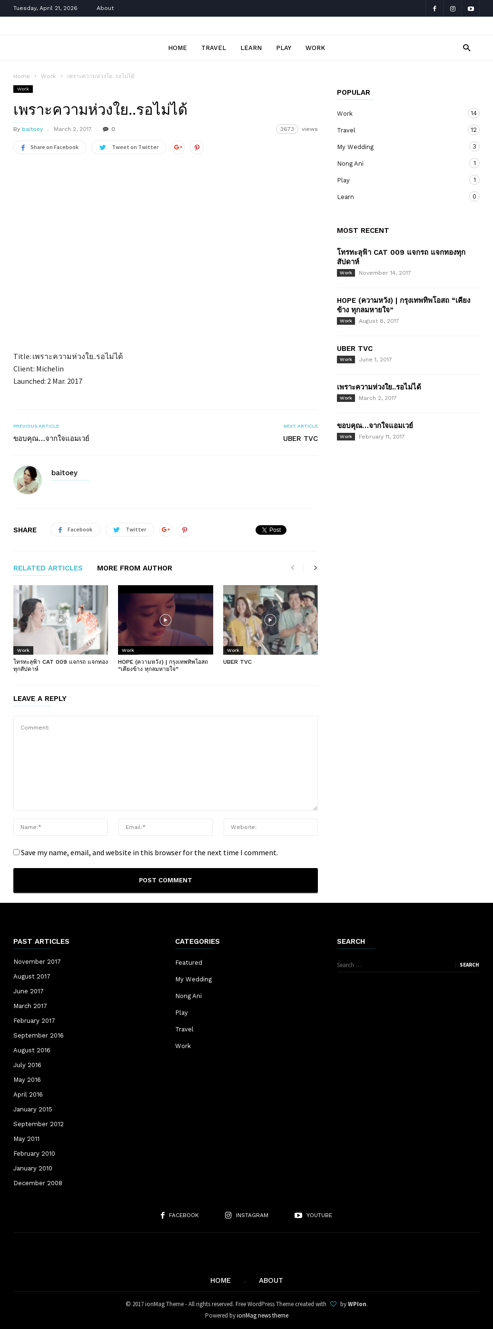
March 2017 (30, 1005)
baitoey (32, 129)
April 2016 (28, 1094)
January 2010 (32, 1168)
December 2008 (37, 1183)
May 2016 (27, 1079)
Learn (251, 47)
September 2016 (38, 1035)
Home (177, 47)
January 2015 (32, 1109)
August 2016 (31, 1050)
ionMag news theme (262, 1315)
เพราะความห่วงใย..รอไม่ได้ (379, 387)
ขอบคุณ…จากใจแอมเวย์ (51, 438)
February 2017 (34, 1020)
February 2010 (34, 1153)
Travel (213, 47)
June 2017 (28, 991)
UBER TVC (300, 438)
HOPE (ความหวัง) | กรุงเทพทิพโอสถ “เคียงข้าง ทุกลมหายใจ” (163, 665)
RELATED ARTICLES (48, 568)
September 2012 (38, 1124)
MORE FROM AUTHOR (134, 568)
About (105, 8)
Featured (188, 962)
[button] (464, 47)
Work (315, 47)
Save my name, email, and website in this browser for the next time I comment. (149, 852)
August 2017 (31, 976)
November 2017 (37, 961)
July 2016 (27, 1065)
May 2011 (26, 1138)
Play (283, 47)
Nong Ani (399, 163)
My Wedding (399, 146)
